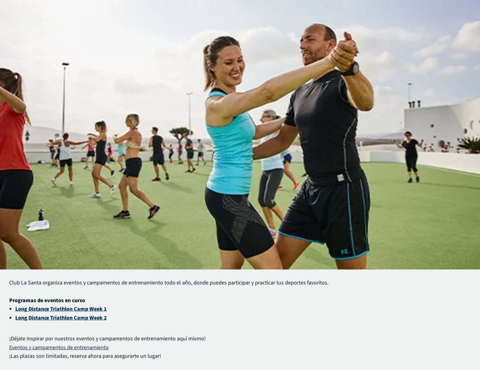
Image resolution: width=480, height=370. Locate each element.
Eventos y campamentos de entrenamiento (59, 347)
